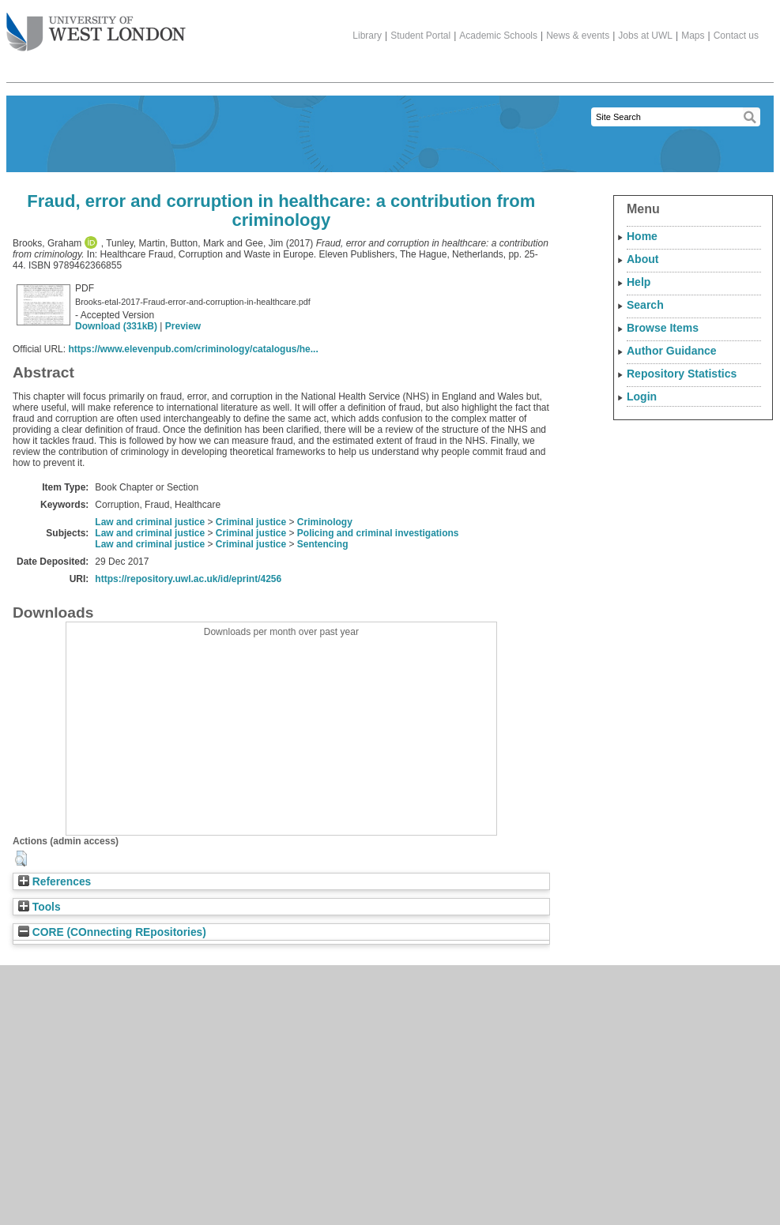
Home (642, 236)
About (642, 259)
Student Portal (420, 35)
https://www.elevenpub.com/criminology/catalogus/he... (193, 349)
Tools (39, 907)
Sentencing (323, 544)
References (54, 882)
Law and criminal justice (150, 522)
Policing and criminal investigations (378, 533)
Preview (183, 326)
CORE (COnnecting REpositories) (112, 932)
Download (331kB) (116, 326)
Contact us (736, 35)
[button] (21, 858)
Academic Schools (498, 35)
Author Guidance (672, 350)
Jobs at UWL (645, 35)
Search (645, 305)
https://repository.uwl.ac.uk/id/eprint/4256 (188, 578)
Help (638, 282)
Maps (692, 35)
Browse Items (663, 327)
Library (367, 35)
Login (642, 396)
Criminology (324, 522)
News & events (577, 35)
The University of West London (96, 26)
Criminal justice (251, 522)
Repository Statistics (682, 373)
